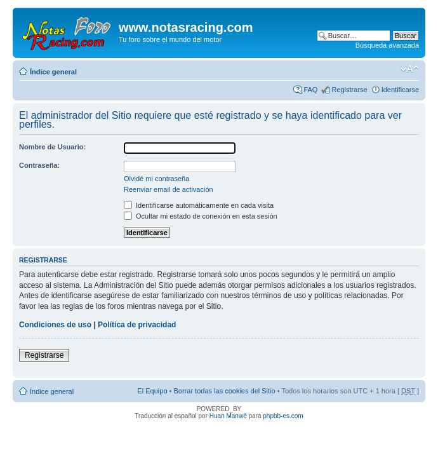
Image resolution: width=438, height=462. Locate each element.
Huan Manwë (228, 415)
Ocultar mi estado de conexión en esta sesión (200, 216)
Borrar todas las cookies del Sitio (224, 391)
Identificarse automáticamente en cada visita (199, 205)
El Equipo (152, 391)
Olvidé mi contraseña (156, 178)
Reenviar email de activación (168, 189)
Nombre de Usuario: (52, 147)
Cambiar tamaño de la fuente (410, 69)
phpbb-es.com (283, 415)
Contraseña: (39, 165)
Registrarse (349, 89)
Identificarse (400, 89)
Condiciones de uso (55, 324)
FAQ (310, 89)
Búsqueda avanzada (387, 45)
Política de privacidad (137, 324)
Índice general (53, 72)
